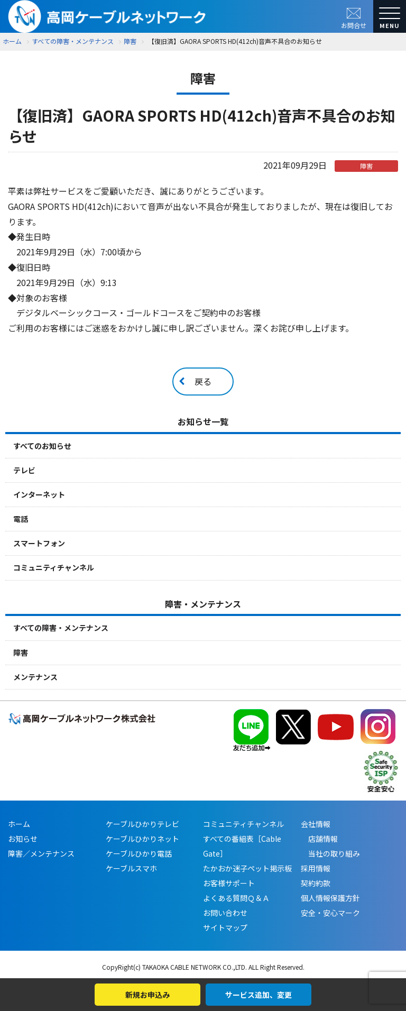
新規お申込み (147, 994)
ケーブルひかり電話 (139, 853)
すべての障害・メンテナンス (60, 627)
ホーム (12, 40)
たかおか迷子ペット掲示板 (247, 868)
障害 (20, 652)
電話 (20, 518)
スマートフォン (39, 543)
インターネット (39, 494)
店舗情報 (319, 838)
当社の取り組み (330, 853)
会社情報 (315, 824)
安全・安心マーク (330, 912)
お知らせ (23, 838)
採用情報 (315, 868)
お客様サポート (229, 883)
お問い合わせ (225, 912)
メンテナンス (35, 677)
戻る (203, 381)
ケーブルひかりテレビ (142, 824)
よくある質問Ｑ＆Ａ (236, 898)
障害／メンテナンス (41, 853)
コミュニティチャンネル (53, 567)
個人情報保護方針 (330, 898)
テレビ (24, 470)
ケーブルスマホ (131, 868)
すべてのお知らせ (42, 445)
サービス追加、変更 (258, 994)
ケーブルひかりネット (142, 838)
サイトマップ (225, 927)
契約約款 (315, 883)
